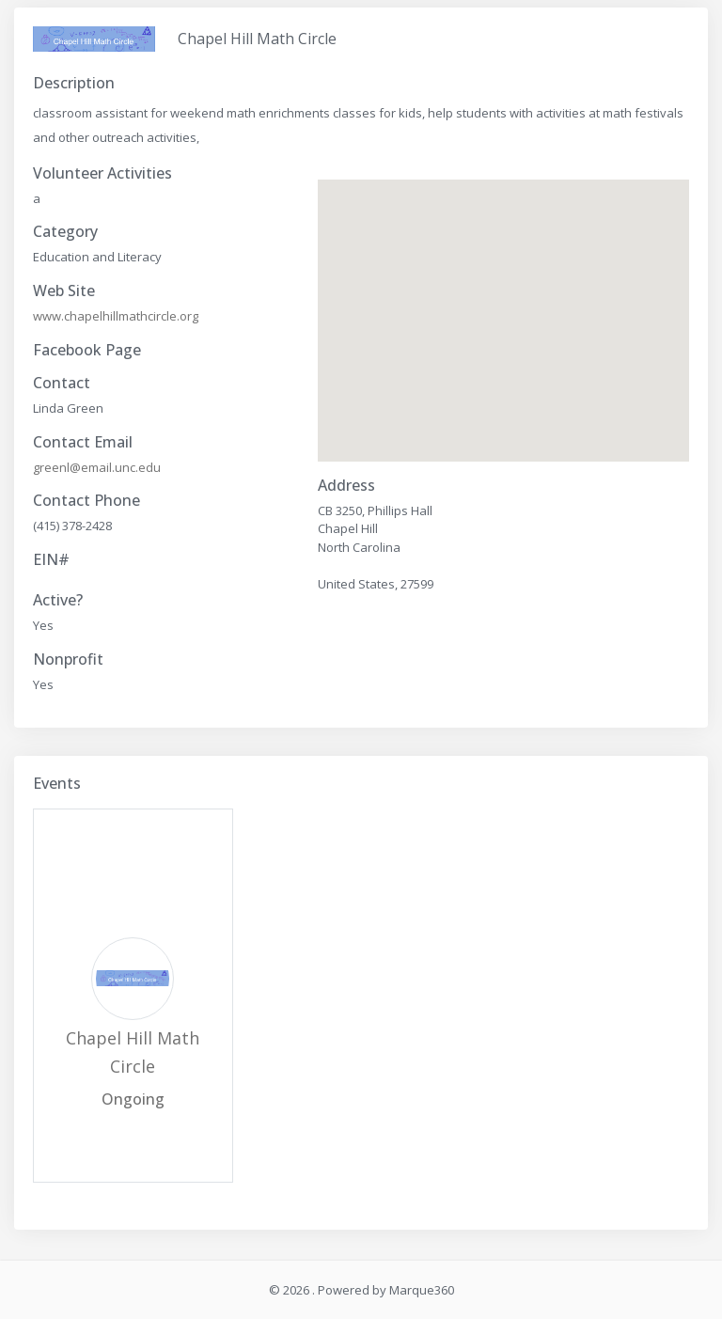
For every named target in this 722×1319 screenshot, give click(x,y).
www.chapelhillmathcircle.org (115, 315)
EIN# (51, 560)
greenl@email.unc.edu (97, 467)
